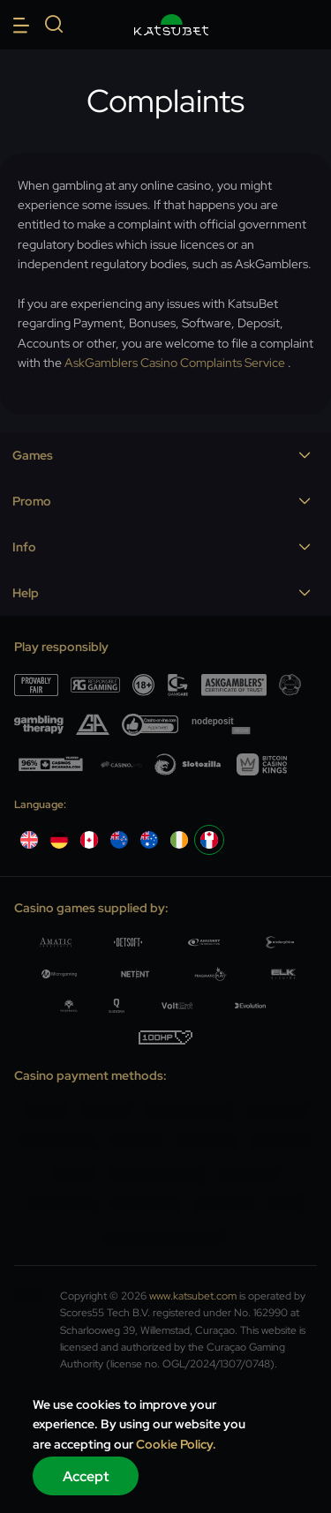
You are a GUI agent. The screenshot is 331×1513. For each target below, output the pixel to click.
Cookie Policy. (176, 1444)
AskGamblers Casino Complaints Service (175, 363)
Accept (86, 1476)
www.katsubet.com (193, 1296)
